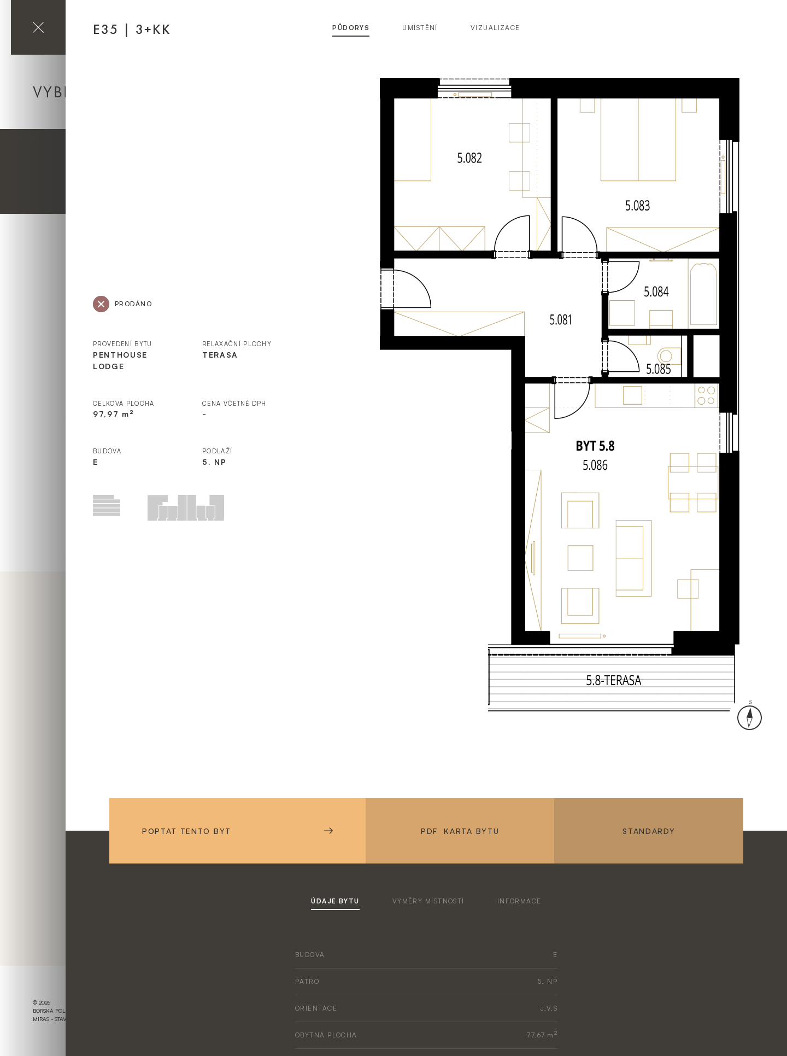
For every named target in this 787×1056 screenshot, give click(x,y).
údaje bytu (335, 901)
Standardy (648, 831)
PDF (460, 831)
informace (519, 901)
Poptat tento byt (237, 831)
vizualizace (495, 28)
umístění (420, 28)
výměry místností (428, 901)
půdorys (350, 28)
